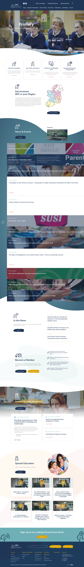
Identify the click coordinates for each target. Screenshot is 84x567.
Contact (71, 7)
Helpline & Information (32, 7)
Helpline (23, 556)
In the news (37, 556)
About (24, 7)
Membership (65, 7)
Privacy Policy (13, 561)
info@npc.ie (65, 560)
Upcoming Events (38, 559)
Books (45, 556)
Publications (58, 7)
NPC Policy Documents (48, 560)
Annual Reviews (47, 558)
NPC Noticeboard (38, 554)
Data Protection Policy (14, 559)
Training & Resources (53, 3)
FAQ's (23, 558)
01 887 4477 (55, 40)
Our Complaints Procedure (15, 558)
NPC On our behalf (38, 558)
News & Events (43, 7)
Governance (13, 556)
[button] (15, 552)
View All (20, 137)
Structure (12, 554)
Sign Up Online (20, 371)
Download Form (33, 371)
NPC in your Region (40, 3)
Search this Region (53, 112)
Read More (51, 137)
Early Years (51, 7)
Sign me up (42, 536)
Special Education (65, 3)
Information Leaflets (25, 554)
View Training (17, 440)
